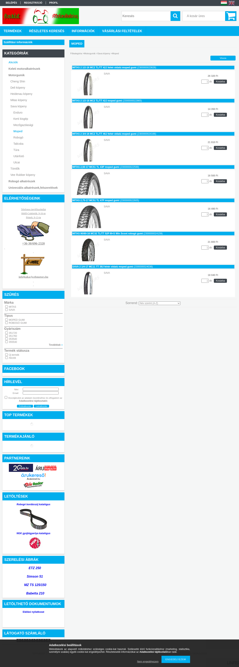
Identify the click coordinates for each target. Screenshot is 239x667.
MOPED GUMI (17, 320)
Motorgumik (16, 75)
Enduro (17, 112)
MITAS (12, 306)
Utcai (16, 162)
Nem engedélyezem (148, 661)
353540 (13, 339)
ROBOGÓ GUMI (18, 323)
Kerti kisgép (20, 118)
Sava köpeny (18, 106)
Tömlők (15, 168)
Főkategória (76, 53)
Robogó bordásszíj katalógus (33, 504)
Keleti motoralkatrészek (24, 68)
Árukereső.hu (33, 479)
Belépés (11, 2)
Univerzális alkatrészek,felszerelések (33, 187)
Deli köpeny (17, 87)
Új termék (14, 354)
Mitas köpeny (18, 100)
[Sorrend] (159, 303)
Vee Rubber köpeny (22, 174)
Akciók (12, 358)
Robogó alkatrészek (21, 181)
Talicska (18, 143)
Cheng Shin (17, 81)
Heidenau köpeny (21, 93)
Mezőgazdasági (23, 125)
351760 (13, 336)
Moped (17, 131)
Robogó (18, 137)
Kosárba (220, 81)
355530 (13, 342)
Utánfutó (18, 156)
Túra (16, 150)
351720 (13, 333)
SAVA (12, 309)
